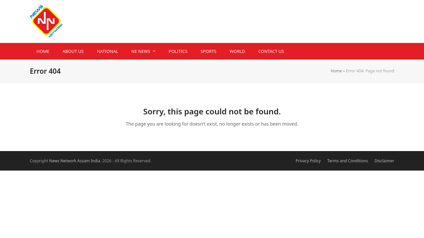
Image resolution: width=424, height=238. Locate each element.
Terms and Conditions (347, 161)
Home (336, 71)
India (95, 161)
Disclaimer (384, 161)
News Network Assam (69, 161)
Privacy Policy (308, 161)
